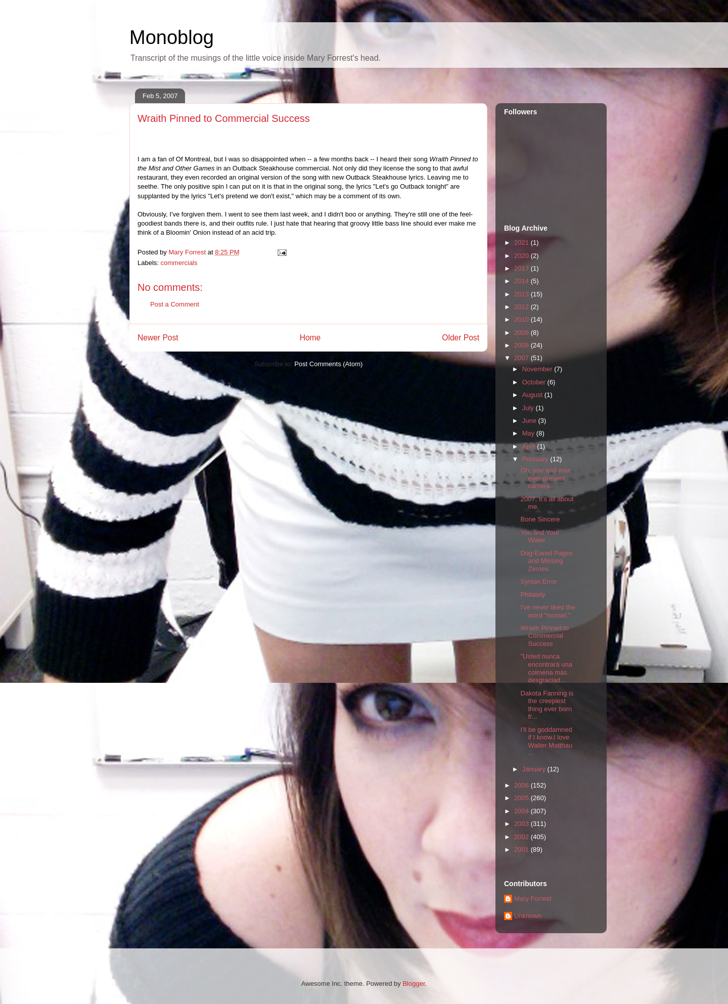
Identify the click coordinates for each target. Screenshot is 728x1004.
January (535, 769)
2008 (522, 345)
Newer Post (158, 337)
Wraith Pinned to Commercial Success (544, 635)
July (529, 408)
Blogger (413, 983)
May (529, 433)
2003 (522, 823)
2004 (522, 811)
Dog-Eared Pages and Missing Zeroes (546, 561)
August (533, 395)
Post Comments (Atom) (328, 364)
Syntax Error (538, 581)
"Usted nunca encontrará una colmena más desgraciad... (546, 668)
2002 (522, 837)
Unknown (527, 916)
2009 (522, 332)
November (538, 369)
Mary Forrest (533, 898)
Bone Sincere (540, 519)
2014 (522, 281)
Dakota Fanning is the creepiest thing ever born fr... (546, 705)
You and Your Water (539, 536)
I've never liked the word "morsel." (547, 611)
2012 (522, 307)
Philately (532, 594)
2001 (522, 849)
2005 (522, 798)
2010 (522, 319)
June (530, 420)
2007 (522, 358)
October (535, 382)
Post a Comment (174, 304)
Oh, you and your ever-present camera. (545, 478)
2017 (522, 268)
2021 (522, 242)
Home (310, 337)
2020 (522, 255)
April (529, 446)
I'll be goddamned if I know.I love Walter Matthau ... (546, 741)
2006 (522, 785)
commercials (179, 263)
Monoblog (171, 37)
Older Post (460, 337)
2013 (522, 294)
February (536, 459)
